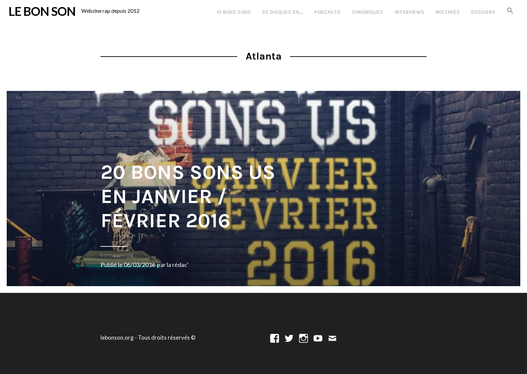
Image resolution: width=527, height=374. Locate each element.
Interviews (409, 12)
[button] (510, 11)
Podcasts (327, 12)
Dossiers (483, 12)
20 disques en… (282, 12)
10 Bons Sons (233, 12)
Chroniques (367, 12)
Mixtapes (448, 12)
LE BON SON (42, 11)
